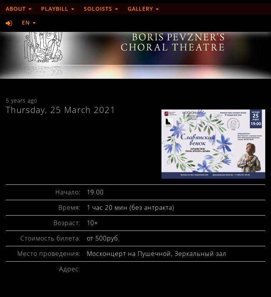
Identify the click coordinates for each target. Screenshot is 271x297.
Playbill (57, 8)
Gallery (143, 8)
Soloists (101, 8)
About (19, 8)
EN (29, 22)
